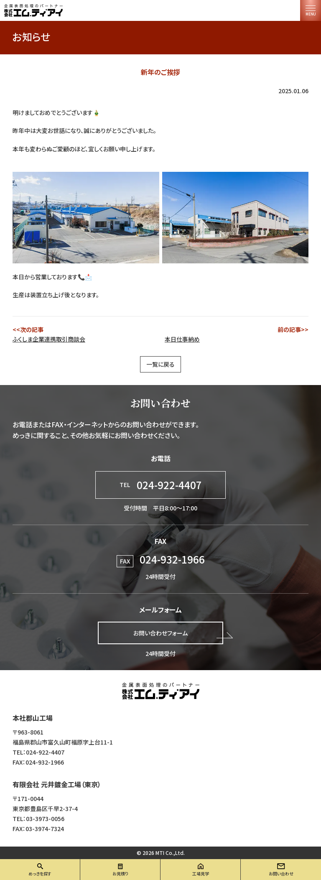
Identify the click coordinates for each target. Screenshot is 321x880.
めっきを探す (39, 873)
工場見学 (200, 873)
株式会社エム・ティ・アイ (160, 691)
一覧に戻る (160, 364)
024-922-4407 (161, 484)
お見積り (120, 873)
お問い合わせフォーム (160, 633)
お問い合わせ (281, 873)
